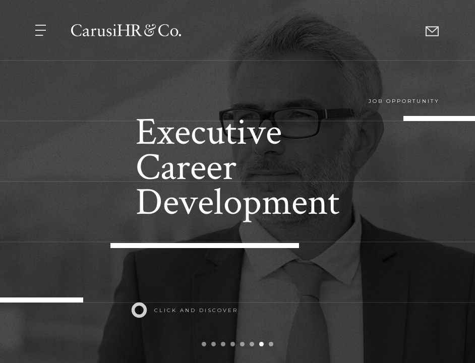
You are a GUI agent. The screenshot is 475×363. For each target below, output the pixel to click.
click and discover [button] (196, 310)
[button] (41, 29)
